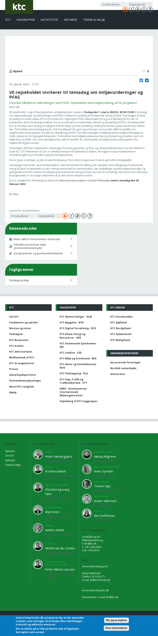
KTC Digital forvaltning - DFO (78, 328)
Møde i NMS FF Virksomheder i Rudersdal (37, 239)
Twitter (141, 80)
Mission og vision (20, 328)
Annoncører (117, 374)
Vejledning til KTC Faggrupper (79, 401)
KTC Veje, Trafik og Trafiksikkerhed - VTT (73, 381)
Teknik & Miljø (94, 20)
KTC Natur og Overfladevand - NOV (78, 366)
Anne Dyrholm (103, 471)
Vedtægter (16, 334)
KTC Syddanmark (121, 334)
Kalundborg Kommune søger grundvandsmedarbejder (30, 246)
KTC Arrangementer (22, 363)
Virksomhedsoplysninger (25, 380)
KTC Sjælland (118, 322)
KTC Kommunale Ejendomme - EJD (78, 345)
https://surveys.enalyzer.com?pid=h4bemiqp (84, 180)
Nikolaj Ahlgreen (105, 456)
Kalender (10, 460)
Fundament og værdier (23, 322)
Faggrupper (26, 20)
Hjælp (13, 392)
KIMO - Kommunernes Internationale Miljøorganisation (73, 392)
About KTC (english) (21, 386)
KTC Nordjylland (120, 328)
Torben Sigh (102, 486)
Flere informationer (116, 628)
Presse (13, 369)
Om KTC (14, 316)
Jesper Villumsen (105, 501)
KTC (8, 20)
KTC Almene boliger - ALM (76, 316)
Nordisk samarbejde (123, 368)
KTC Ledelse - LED (71, 352)
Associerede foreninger (125, 362)
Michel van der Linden (60, 548)
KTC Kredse (16, 346)
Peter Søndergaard (58, 456)
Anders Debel (54, 530)
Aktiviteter (49, 20)
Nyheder (10, 451)
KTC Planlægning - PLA (74, 373)
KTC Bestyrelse (18, 340)
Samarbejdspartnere (22, 375)
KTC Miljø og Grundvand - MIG (78, 358)
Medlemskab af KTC (21, 357)
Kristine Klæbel (55, 471)
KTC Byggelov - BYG (72, 322)
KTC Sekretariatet (20, 351)
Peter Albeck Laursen (59, 569)
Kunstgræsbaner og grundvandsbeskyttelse (38, 253)
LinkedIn (147, 80)
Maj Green (52, 512)
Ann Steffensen (104, 516)
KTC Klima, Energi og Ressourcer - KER (72, 335)
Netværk (70, 20)
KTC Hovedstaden (121, 316)
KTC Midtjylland (120, 340)
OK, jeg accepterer (116, 620)
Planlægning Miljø (19, 280)
